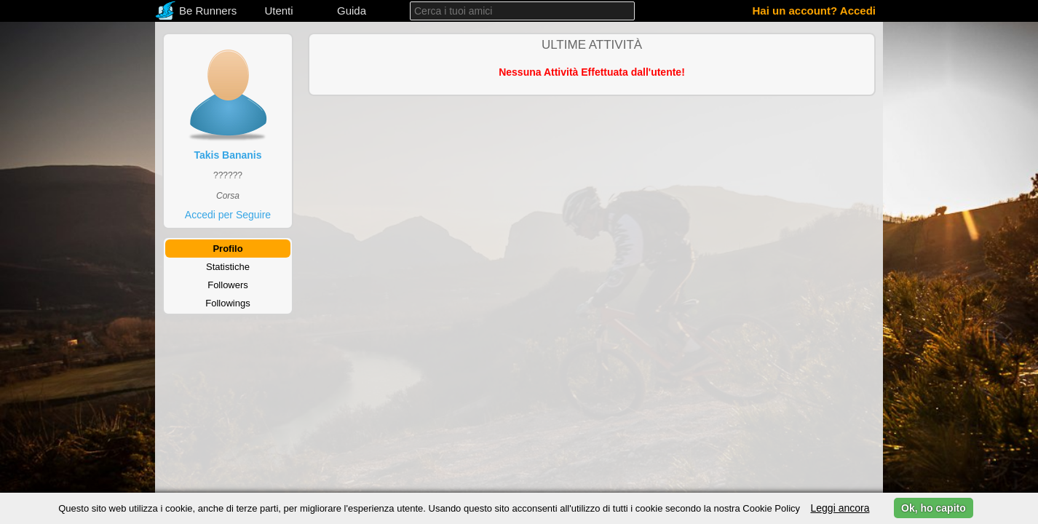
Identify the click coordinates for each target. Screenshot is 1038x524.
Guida (351, 10)
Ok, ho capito (933, 508)
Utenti (278, 10)
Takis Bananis (227, 155)
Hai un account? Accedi (814, 10)
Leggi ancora (839, 508)
